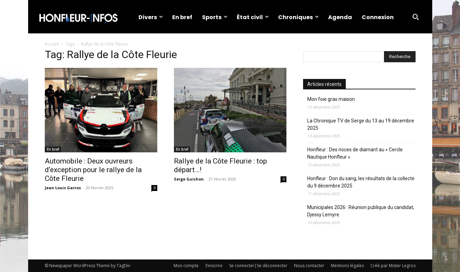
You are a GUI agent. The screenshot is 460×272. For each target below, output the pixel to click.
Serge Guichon (189, 179)
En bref (53, 149)
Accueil (52, 44)
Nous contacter (309, 266)
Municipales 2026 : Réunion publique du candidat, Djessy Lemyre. (360, 211)
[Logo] (78, 16)
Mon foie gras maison (331, 99)
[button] (415, 16)
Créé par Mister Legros (393, 266)
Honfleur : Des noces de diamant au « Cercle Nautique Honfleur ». (355, 153)
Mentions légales (347, 266)
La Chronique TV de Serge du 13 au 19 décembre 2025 (360, 124)
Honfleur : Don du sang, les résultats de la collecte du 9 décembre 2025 (361, 182)
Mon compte (186, 266)
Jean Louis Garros (63, 187)
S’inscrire (214, 266)
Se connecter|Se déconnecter (258, 266)
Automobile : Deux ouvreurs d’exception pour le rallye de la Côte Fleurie (93, 170)
